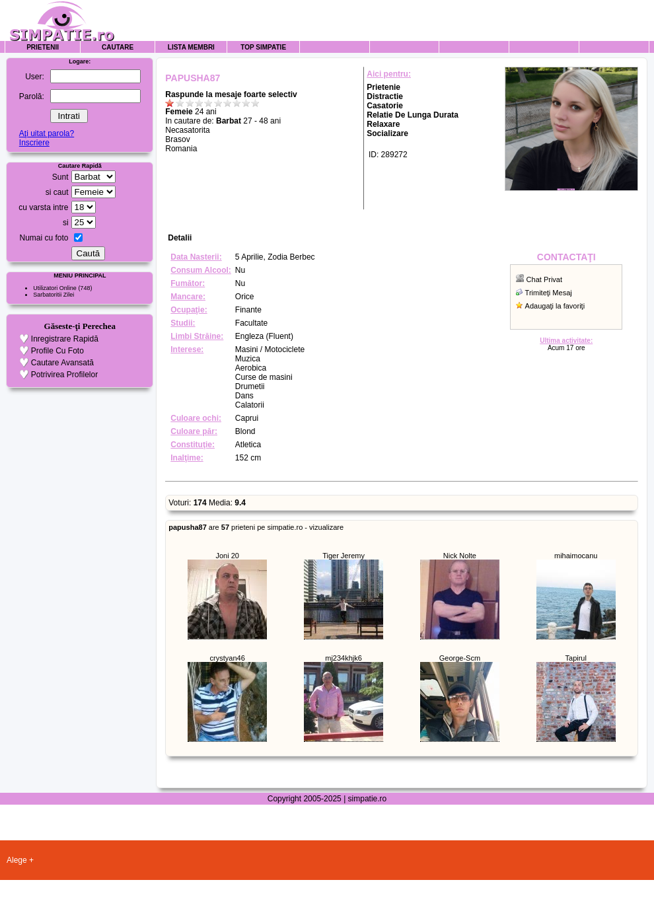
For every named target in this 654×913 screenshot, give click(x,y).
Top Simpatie (263, 47)
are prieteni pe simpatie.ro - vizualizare (256, 527)
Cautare (117, 47)
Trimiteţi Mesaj (548, 293)
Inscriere (34, 142)
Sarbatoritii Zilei (53, 294)
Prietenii (42, 47)
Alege (17, 860)
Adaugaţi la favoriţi (555, 306)
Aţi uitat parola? (46, 133)
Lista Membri (191, 47)
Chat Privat (544, 279)
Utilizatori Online (55, 288)
